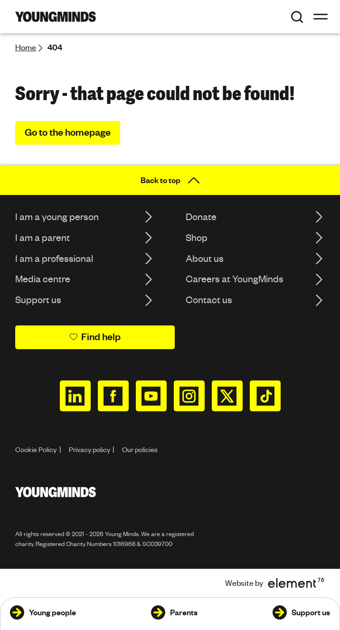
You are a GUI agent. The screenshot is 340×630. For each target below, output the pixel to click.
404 (54, 47)
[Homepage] (55, 16)
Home (25, 47)
